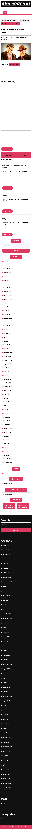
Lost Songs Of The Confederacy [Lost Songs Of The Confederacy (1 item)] (22, 506)
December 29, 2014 (8, 37)
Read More (8, 188)
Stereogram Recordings (16, 7)
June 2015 (6, 398)
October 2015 (7, 383)
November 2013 (7, 462)
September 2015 (8, 386)
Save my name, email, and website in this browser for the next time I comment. (16, 144)
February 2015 (7, 413)
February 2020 (7, 295)
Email (2, 123)
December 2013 (7, 459)
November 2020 (7, 288)
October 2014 (7, 424)
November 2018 (7, 318)
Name (3, 114)
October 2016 (7, 356)
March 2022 (6, 265)
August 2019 (7, 303)
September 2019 (8, 299)
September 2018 (8, 322)
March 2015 (6, 409)
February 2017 (7, 348)
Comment (4, 88)
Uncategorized (24, 20)
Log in (5, 473)
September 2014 (8, 428)
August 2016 (7, 364)
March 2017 (6, 345)
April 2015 (6, 405)
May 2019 (6, 310)
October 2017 (7, 333)
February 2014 (7, 451)
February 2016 (7, 375)
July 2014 (6, 436)
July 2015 (6, 394)
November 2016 (7, 352)
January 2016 (7, 379)
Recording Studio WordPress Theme (12, 826)
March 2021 (6, 284)
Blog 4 (4, 195)
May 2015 (6, 402)
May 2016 (6, 371)
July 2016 (6, 367)
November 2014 (7, 421)
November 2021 (7, 269)
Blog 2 (4, 219)
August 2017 (7, 337)
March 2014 (6, 447)
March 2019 (6, 314)
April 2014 (6, 443)
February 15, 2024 (9, 199)
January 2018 (7, 329)
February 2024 (7, 261)
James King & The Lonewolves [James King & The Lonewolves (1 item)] (9, 506)
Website (3, 132)
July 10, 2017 (8, 171)
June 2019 (6, 307)
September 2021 (8, 272)
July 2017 (6, 341)
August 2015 (7, 390)
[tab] (5, 12)
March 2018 (6, 326)
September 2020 (8, 291)
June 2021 (6, 276)
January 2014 (7, 455)
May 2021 (6, 280)
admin (17, 37)
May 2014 (6, 440)
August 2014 (7, 432)
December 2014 (7, 417)
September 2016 (8, 360)
